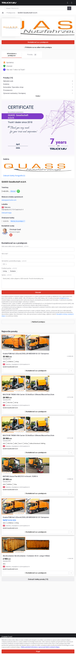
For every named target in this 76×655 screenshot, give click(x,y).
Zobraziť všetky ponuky (38, 579)
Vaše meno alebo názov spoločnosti (15, 246)
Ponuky (31, 55)
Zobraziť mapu (6, 213)
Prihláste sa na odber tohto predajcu (38, 47)
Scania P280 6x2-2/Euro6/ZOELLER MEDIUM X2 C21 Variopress (26, 354)
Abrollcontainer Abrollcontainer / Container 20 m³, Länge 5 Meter (26, 556)
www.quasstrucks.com (9, 200)
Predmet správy (9, 268)
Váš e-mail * (5, 253)
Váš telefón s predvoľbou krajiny (14, 261)
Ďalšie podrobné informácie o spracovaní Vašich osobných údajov (40, 647)
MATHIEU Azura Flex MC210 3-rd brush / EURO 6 (20, 476)
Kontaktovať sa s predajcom (38, 42)
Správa (6, 275)
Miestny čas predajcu (18, 221)
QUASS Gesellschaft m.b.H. (10, 367)
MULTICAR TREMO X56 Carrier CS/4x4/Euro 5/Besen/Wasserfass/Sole (28, 394)
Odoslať (38, 292)
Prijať (38, 651)
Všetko (38, 96)
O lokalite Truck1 (7, 636)
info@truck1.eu (64, 298)
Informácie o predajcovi (14, 54)
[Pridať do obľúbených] (71, 371)
